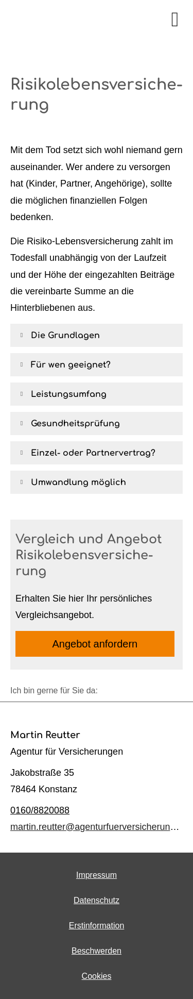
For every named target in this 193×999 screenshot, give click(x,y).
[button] (65, 335)
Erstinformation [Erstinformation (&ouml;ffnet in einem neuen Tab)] (97, 925)
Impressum (96, 875)
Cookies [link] (97, 976)
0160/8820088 (39, 810)
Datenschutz (96, 900)
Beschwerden (96, 950)
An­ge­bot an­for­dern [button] (95, 644)
